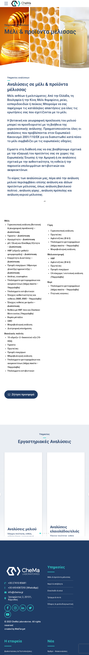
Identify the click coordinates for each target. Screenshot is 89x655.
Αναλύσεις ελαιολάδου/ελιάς (64, 560)
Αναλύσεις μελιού (22, 560)
